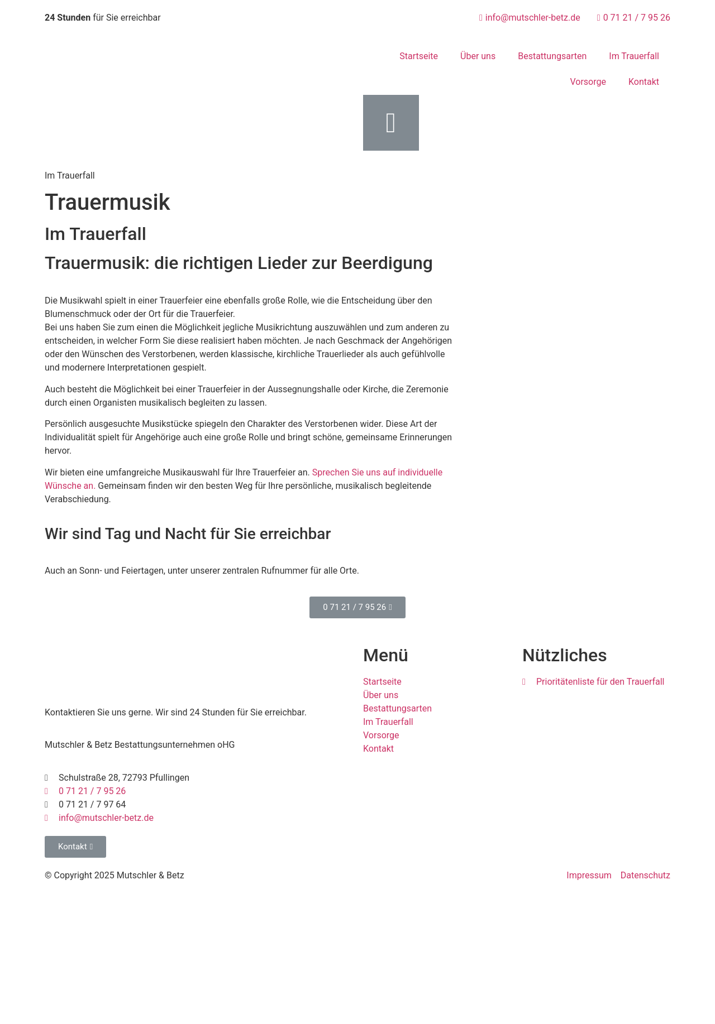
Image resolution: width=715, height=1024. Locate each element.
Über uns (477, 56)
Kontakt (643, 81)
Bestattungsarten (552, 56)
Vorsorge (588, 81)
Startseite (418, 56)
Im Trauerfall (634, 56)
